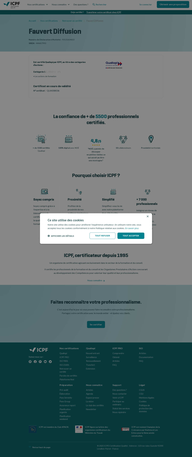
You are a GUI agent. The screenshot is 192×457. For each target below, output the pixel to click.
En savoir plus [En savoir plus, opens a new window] (132, 228)
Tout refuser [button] (102, 235)
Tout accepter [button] (131, 235)
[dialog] (96, 228)
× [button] (147, 216)
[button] (61, 235)
